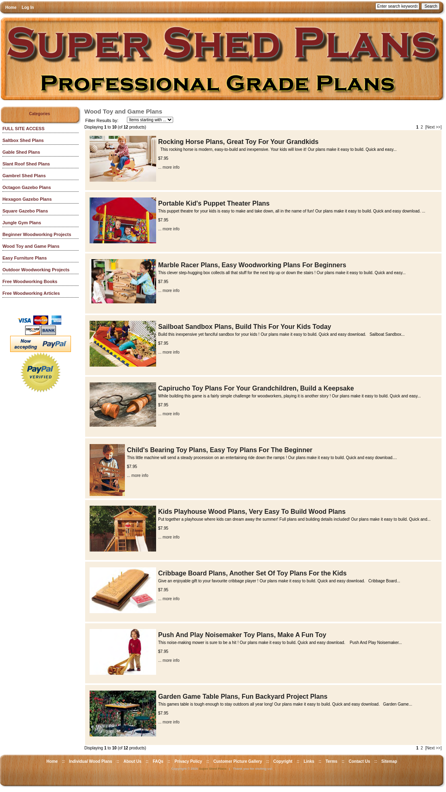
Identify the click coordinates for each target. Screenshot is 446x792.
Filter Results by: (101, 120)
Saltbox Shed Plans (23, 140)
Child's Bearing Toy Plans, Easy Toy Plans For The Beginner (220, 449)
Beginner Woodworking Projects (36, 234)
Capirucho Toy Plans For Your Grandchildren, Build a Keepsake (256, 388)
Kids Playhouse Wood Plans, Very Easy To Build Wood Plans (251, 511)
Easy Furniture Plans (24, 257)
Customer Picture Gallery (237, 761)
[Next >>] (433, 127)
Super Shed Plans (213, 769)
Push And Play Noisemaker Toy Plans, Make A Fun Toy (242, 634)
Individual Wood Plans (90, 761)
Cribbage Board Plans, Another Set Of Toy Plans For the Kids (252, 573)
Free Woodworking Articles (31, 293)
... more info (169, 167)
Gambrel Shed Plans (24, 175)
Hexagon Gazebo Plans (27, 199)
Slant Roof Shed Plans (26, 163)
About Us (132, 761)
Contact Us (359, 761)
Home (11, 7)
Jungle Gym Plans (21, 222)
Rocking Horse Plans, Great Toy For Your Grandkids (238, 141)
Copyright (282, 761)
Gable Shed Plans (21, 152)
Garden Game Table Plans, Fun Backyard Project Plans (243, 696)
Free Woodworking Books (29, 281)
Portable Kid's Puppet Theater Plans (214, 203)
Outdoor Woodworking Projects (35, 269)
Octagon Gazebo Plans (26, 187)
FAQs (158, 761)
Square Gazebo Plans (25, 210)
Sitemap (389, 761)
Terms (331, 761)
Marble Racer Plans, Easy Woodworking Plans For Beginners (252, 265)
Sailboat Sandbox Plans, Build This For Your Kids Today (244, 326)
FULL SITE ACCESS (23, 128)
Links (309, 761)
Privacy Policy (188, 761)
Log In (28, 7)
